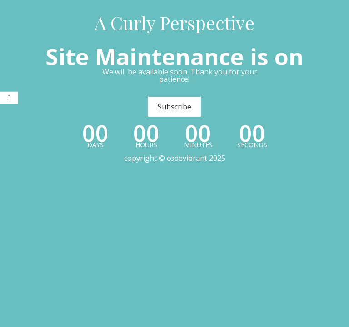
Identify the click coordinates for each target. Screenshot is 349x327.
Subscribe (174, 107)
